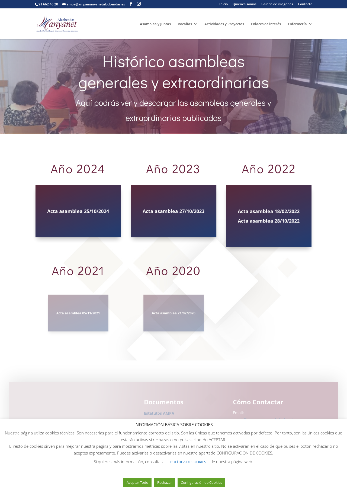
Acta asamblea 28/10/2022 (269, 220)
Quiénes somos (244, 4)
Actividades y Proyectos (224, 24)
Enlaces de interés (266, 24)
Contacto (305, 4)
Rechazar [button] (164, 482)
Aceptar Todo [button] (137, 482)
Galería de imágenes (277, 4)
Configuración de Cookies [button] (201, 482)
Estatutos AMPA (159, 414)
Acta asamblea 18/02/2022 (269, 212)
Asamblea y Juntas (155, 24)
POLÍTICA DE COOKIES (188, 461)
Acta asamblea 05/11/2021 (78, 313)
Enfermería (297, 24)
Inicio (223, 4)
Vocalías (185, 24)
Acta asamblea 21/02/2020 (173, 313)
